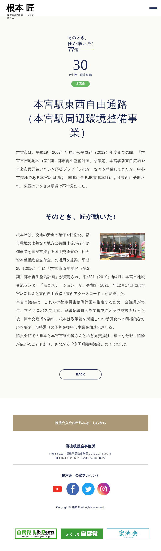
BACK (80, 374)
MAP (107, 453)
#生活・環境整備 (80, 75)
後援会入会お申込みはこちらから (80, 423)
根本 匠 (20, 8)
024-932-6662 (70, 458)
